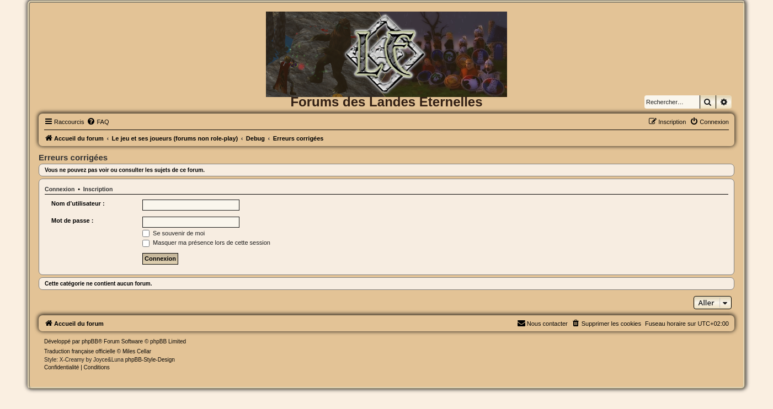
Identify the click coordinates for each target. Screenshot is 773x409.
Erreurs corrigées (73, 157)
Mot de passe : (72, 220)
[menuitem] (98, 122)
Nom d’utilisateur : (78, 203)
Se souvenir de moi (173, 233)
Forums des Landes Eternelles (386, 101)
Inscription (98, 189)
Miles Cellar (136, 351)
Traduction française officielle (79, 351)
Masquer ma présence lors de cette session (206, 242)
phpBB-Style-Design (150, 360)
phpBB (90, 341)
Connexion (59, 189)
